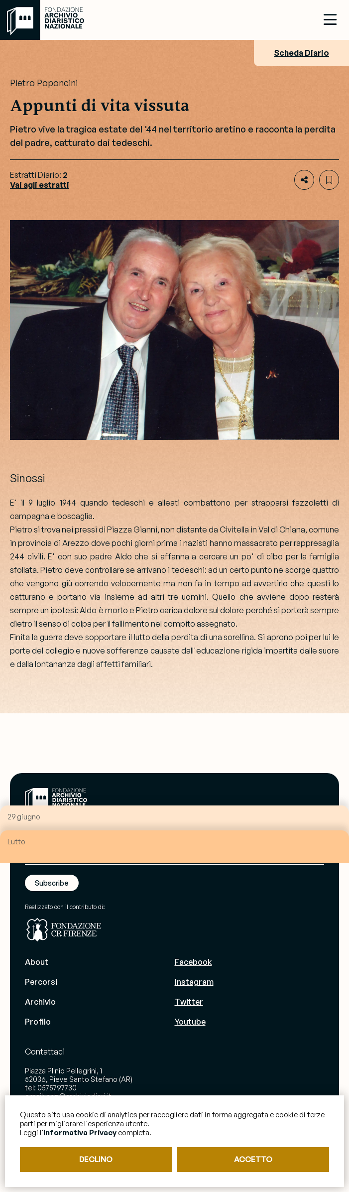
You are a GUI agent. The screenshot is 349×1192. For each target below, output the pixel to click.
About (36, 962)
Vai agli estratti (39, 185)
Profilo (38, 1022)
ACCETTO (253, 1159)
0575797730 (57, 1087)
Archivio (40, 1002)
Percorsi (41, 982)
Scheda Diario (301, 53)
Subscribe (52, 883)
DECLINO (96, 1159)
